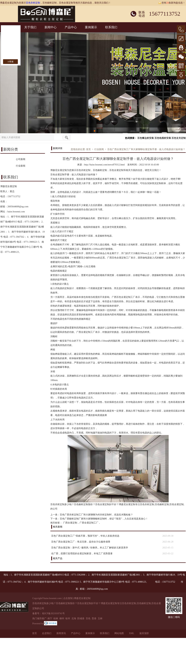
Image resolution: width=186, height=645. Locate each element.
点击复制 (68, 598)
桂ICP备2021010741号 (53, 613)
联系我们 (111, 27)
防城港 (80, 618)
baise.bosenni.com (16, 211)
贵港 (94, 618)
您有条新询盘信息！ (171, 3)
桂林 (55, 618)
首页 (88, 149)
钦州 (67, 618)
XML (131, 633)
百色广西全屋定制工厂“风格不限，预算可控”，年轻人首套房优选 (85, 536)
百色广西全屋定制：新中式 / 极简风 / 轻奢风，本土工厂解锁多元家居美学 (89, 547)
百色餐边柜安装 (145, 138)
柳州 (61, 618)
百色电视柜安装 (162, 138)
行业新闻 (99, 149)
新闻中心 (50, 27)
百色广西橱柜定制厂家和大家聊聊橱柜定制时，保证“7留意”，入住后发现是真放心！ (104, 518)
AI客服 (10, 61)
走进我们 (46, 633)
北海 (73, 618)
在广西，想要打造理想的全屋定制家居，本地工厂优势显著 (82, 553)
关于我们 (30, 27)
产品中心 (71, 27)
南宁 (50, 618)
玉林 (100, 618)
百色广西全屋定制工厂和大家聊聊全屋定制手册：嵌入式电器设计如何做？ (146, 149)
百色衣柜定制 (33, 3)
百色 (88, 618)
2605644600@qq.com (17, 206)
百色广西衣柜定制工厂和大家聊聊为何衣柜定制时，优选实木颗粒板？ (96, 514)
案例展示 (91, 27)
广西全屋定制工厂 (89, 522)
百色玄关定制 (179, 138)
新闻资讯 (61, 633)
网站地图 (119, 633)
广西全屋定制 (70, 522)
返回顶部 (144, 633)
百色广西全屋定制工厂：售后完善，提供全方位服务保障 (80, 542)
